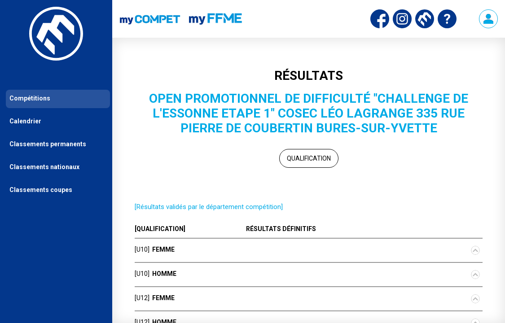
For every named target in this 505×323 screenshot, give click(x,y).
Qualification (309, 158)
